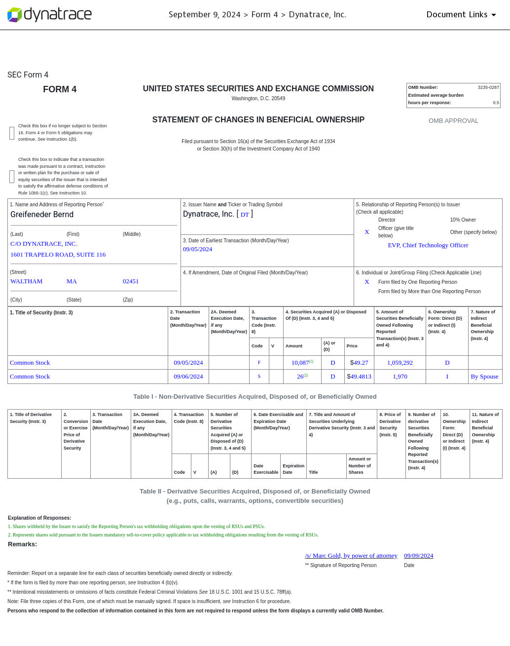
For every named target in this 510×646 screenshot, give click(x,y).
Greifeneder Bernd (41, 214)
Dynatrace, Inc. (208, 214)
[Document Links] (463, 14)
